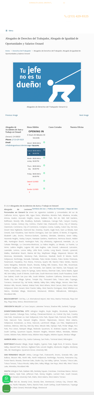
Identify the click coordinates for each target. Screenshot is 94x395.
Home (7, 51)
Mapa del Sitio (72, 212)
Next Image (84, 118)
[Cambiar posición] (81, 317)
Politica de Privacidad (56, 212)
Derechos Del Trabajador (22, 51)
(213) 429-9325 (57, 3)
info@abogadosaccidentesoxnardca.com (46, 6)
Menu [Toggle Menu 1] (9, 30)
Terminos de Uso (39, 212)
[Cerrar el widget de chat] (86, 317)
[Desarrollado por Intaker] (73, 390)
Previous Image (11, 118)
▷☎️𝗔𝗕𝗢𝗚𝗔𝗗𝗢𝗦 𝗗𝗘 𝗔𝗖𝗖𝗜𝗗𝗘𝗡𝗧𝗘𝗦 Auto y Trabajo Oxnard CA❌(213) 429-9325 (49, 19)
